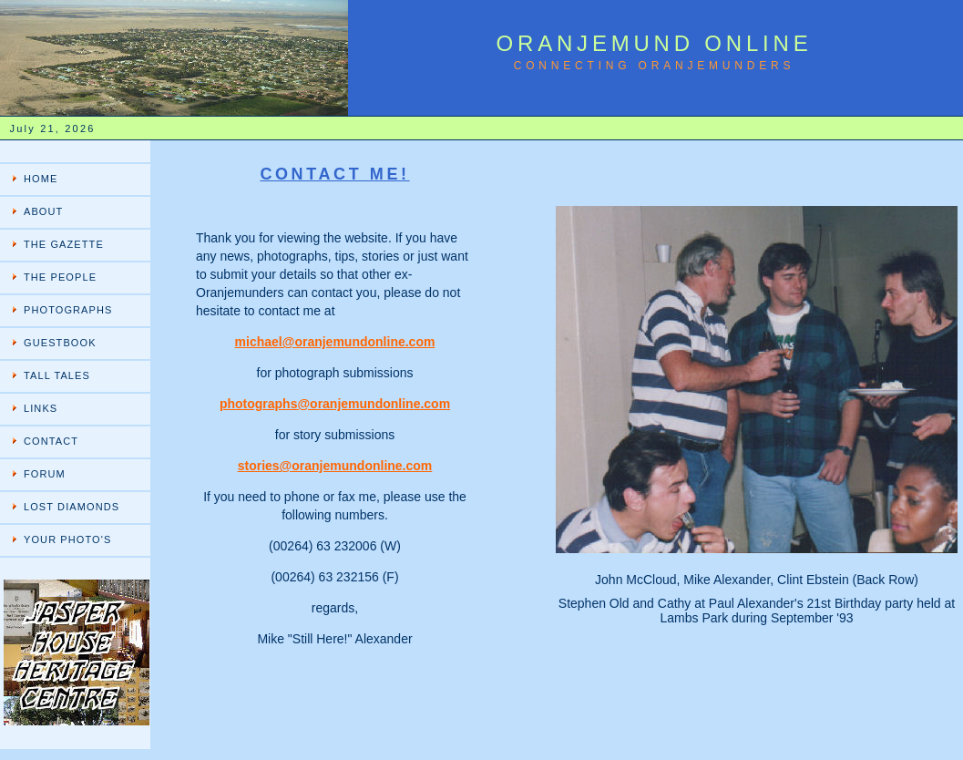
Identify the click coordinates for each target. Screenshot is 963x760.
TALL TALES (57, 375)
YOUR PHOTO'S (67, 539)
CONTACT (51, 441)
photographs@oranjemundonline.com (335, 403)
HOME (40, 178)
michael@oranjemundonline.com (335, 341)
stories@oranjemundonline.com (335, 465)
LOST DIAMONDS (71, 506)
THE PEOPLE (60, 277)
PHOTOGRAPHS (68, 309)
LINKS (40, 408)
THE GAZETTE (64, 244)
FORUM (45, 473)
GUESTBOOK (60, 342)
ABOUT (43, 211)
